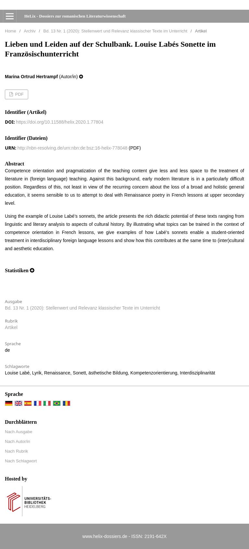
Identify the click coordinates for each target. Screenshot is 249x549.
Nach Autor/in (17, 441)
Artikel (11, 327)
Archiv (30, 31)
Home (10, 31)
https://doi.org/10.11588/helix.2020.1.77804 (59, 122)
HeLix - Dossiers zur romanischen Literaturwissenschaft (75, 16)
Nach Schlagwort (21, 460)
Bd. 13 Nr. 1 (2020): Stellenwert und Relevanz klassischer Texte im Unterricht (115, 31)
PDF (19, 94)
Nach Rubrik (16, 451)
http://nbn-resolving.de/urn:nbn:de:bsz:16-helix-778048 (72, 148)
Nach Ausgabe (18, 431)
